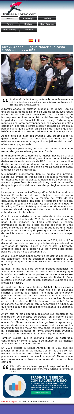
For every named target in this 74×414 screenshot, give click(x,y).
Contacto (28, 29)
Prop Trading (9, 29)
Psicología (28, 18)
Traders (10, 18)
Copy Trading (46, 24)
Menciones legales (9, 402)
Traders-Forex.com (19, 14)
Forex (10, 24)
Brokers (28, 24)
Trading (47, 18)
